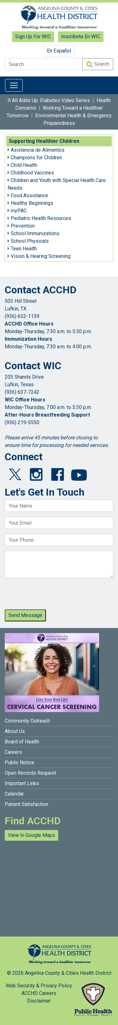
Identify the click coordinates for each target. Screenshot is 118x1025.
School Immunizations (35, 233)
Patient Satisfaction (26, 804)
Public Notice (19, 763)
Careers (13, 752)
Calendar (14, 794)
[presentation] (52, 595)
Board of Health (22, 742)
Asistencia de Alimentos (38, 150)
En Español (59, 51)
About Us (15, 731)
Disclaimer (39, 1001)
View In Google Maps (31, 835)
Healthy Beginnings (32, 203)
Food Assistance (29, 195)
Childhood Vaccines (32, 173)
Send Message (25, 615)
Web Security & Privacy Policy (39, 986)
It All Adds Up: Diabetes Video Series (49, 100)
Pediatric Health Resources (41, 218)
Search (98, 64)
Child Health (24, 165)
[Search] (44, 64)
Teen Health (24, 249)
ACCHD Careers (38, 993)
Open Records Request (30, 773)
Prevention (23, 226)
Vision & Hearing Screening (40, 256)
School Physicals (30, 241)
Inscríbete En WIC (80, 37)
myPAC (19, 211)
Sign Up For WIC (33, 37)
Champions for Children (36, 158)
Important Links (22, 783)
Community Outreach (27, 721)
